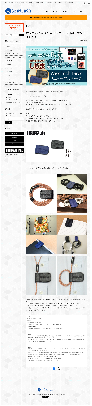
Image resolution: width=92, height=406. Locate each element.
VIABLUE (9, 61)
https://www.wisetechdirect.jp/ (59, 100)
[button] (64, 12)
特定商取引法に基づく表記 (13, 102)
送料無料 (14, 27)
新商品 (8, 46)
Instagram (14, 137)
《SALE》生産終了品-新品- (14, 57)
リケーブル (10, 50)
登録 (8, 122)
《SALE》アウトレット (13, 53)
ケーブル (9, 79)
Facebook (14, 144)
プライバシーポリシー (12, 99)
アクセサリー (10, 82)
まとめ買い (10, 71)
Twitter (14, 140)
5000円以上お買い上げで (14, 25)
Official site (14, 133)
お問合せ (8, 97)
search (21, 35)
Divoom (9, 64)
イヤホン (9, 75)
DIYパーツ (9, 68)
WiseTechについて (11, 94)
